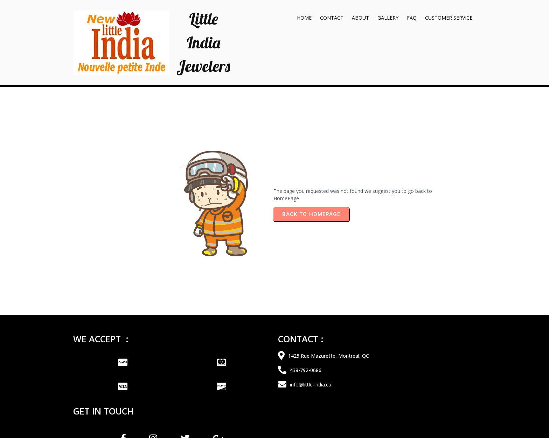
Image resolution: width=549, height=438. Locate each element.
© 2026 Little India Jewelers (275, 422)
